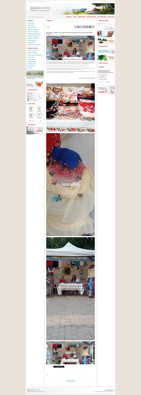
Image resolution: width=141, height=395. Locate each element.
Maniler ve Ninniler (32, 52)
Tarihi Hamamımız (32, 40)
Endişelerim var (102, 76)
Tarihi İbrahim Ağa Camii (33, 36)
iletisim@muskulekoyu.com (39, 391)
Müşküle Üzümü (31, 42)
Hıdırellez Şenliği (32, 61)
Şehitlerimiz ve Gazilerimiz (34, 44)
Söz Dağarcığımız (32, 63)
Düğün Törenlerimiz (32, 50)
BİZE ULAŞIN (111, 16)
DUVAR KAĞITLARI (91, 16)
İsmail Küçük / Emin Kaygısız (108, 391)
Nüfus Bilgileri (31, 25)
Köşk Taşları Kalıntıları (33, 31)
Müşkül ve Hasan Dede (33, 38)
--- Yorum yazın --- (70, 381)
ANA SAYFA (69, 16)
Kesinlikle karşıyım (103, 74)
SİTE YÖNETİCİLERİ (102, 16)
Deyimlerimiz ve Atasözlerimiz (35, 55)
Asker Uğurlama (31, 65)
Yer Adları (30, 68)
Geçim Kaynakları (32, 27)
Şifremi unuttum (111, 28)
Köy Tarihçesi (31, 23)
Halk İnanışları (31, 59)
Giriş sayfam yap (31, 1)
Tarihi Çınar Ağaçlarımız (33, 29)
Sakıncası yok (102, 77)
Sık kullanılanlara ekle (42, 1)
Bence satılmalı (102, 79)
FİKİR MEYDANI (81, 16)
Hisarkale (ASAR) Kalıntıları (34, 33)
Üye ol (105, 28)
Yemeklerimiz (31, 57)
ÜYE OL (75, 16)
